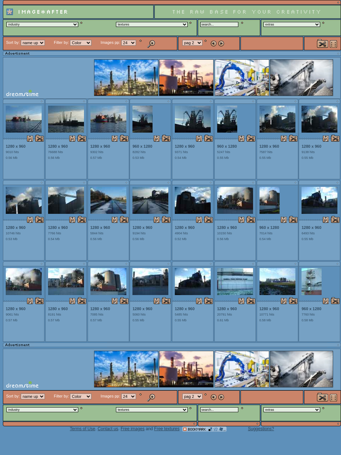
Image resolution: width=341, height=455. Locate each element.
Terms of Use (82, 428)
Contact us (108, 428)
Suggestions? (261, 428)
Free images (133, 428)
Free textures (166, 428)
